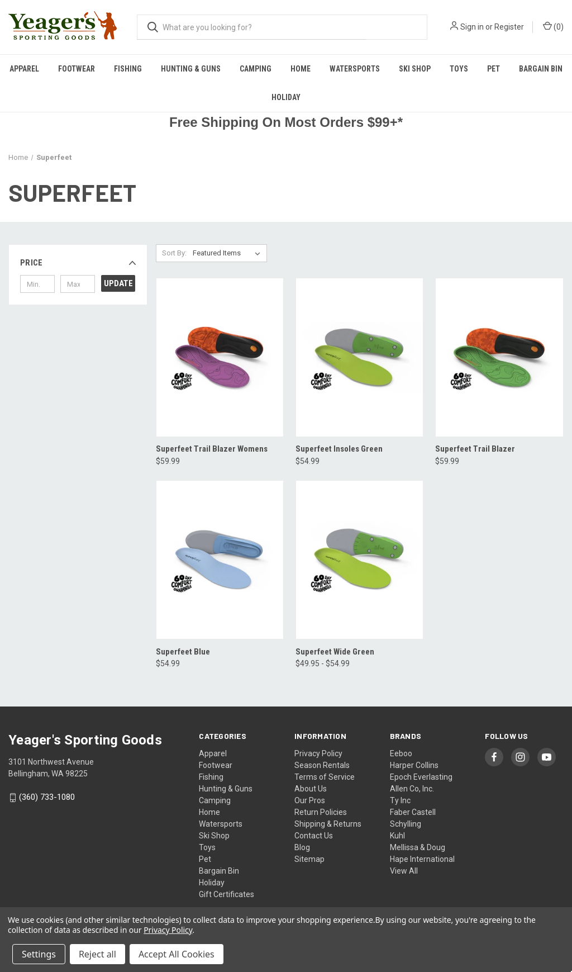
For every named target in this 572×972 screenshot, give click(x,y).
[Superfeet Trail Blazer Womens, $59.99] (220, 357)
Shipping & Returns (327, 823)
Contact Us (313, 835)
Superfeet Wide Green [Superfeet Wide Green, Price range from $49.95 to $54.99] (334, 652)
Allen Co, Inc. (412, 788)
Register (509, 26)
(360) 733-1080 (47, 798)
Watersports (355, 68)
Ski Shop (415, 68)
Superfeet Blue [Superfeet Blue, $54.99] (183, 652)
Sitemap (309, 859)
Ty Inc (400, 800)
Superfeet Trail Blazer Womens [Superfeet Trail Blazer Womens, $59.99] (212, 449)
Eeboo (401, 753)
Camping (255, 68)
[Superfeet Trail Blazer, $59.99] (499, 357)
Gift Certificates (226, 894)
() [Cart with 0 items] (553, 26)
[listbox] (228, 253)
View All (404, 870)
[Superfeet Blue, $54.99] (220, 559)
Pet (493, 68)
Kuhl (397, 835)
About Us (310, 788)
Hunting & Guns (191, 68)
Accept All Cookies (176, 954)
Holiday (286, 97)
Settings (39, 954)
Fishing (128, 68)
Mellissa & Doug (417, 847)
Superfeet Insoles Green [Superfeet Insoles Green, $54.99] (339, 449)
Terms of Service (324, 776)
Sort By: (174, 253)
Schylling (405, 823)
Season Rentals (322, 765)
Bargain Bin (541, 68)
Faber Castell (413, 812)
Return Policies (320, 812)
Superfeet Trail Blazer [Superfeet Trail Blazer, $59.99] (475, 449)
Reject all (97, 954)
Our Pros (309, 800)
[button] (78, 262)
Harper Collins (414, 765)
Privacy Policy (318, 753)
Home (300, 68)
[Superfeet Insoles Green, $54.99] (359, 357)
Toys (459, 68)
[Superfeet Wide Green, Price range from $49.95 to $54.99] (359, 559)
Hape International (422, 859)
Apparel (24, 68)
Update (118, 283)
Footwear (76, 68)
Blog (302, 847)
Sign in (472, 26)
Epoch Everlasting (421, 776)
